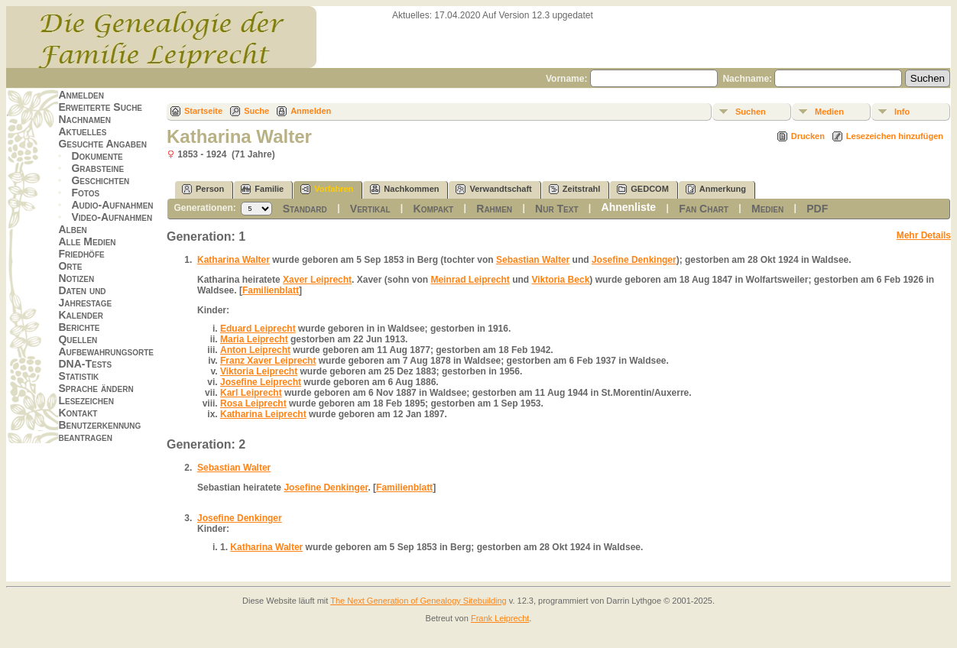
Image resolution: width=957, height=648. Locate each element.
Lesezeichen (85, 400)
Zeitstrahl (575, 189)
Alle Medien (86, 241)
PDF (817, 208)
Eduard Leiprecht (258, 328)
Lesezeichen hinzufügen (894, 136)
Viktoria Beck (560, 279)
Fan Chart (703, 208)
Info (902, 111)
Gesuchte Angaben (102, 144)
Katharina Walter (233, 259)
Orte (70, 266)
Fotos (85, 192)
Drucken (808, 136)
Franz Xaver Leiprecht (268, 360)
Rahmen (494, 208)
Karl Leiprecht (251, 392)
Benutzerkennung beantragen (99, 431)
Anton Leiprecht (255, 350)
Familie (262, 189)
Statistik (78, 376)
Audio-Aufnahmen (112, 205)
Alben (72, 229)
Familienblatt (270, 290)
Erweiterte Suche (100, 107)
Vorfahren (326, 189)
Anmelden (81, 95)
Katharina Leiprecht (263, 414)
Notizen (76, 278)
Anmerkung (716, 189)
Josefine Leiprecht (260, 382)
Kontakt (77, 413)
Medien (829, 111)
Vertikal (370, 208)
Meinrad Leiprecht (469, 279)
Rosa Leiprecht (253, 403)
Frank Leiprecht (500, 618)
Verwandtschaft (493, 189)
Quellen (77, 339)
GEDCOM (643, 189)
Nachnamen (84, 119)
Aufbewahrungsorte (106, 351)
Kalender (80, 315)
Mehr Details (924, 235)
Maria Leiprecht (254, 339)
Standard (305, 208)
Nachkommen (404, 189)
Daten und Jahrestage (85, 296)
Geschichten (100, 180)
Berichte (78, 327)
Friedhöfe (81, 254)
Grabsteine (97, 168)
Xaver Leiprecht (317, 279)
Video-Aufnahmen (111, 217)
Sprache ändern (95, 388)
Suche (256, 110)
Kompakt (434, 208)
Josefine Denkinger (634, 259)
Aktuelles (82, 131)
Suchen (750, 111)
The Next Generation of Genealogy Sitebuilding (418, 600)
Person (203, 189)
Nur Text (556, 208)
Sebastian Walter (532, 259)
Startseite (203, 110)
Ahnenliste (629, 207)
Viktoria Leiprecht (258, 371)
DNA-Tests (85, 364)
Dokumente (96, 156)
